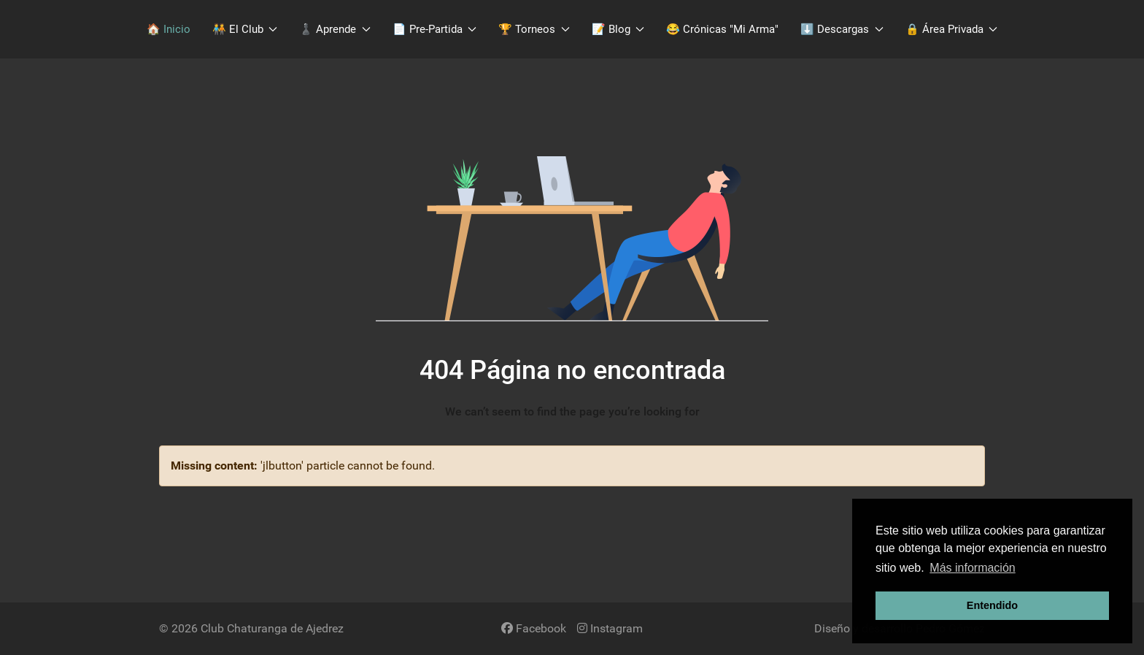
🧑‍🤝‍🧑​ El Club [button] (245, 29)
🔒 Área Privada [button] (951, 29)
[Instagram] (610, 628)
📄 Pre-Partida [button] (435, 29)
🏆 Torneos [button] (534, 29)
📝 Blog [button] (618, 29)
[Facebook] (533, 628)
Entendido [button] (992, 605)
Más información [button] (972, 568)
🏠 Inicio (168, 29)
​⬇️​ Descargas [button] (842, 29)
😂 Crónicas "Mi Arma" (722, 29)
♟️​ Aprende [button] (335, 29)
